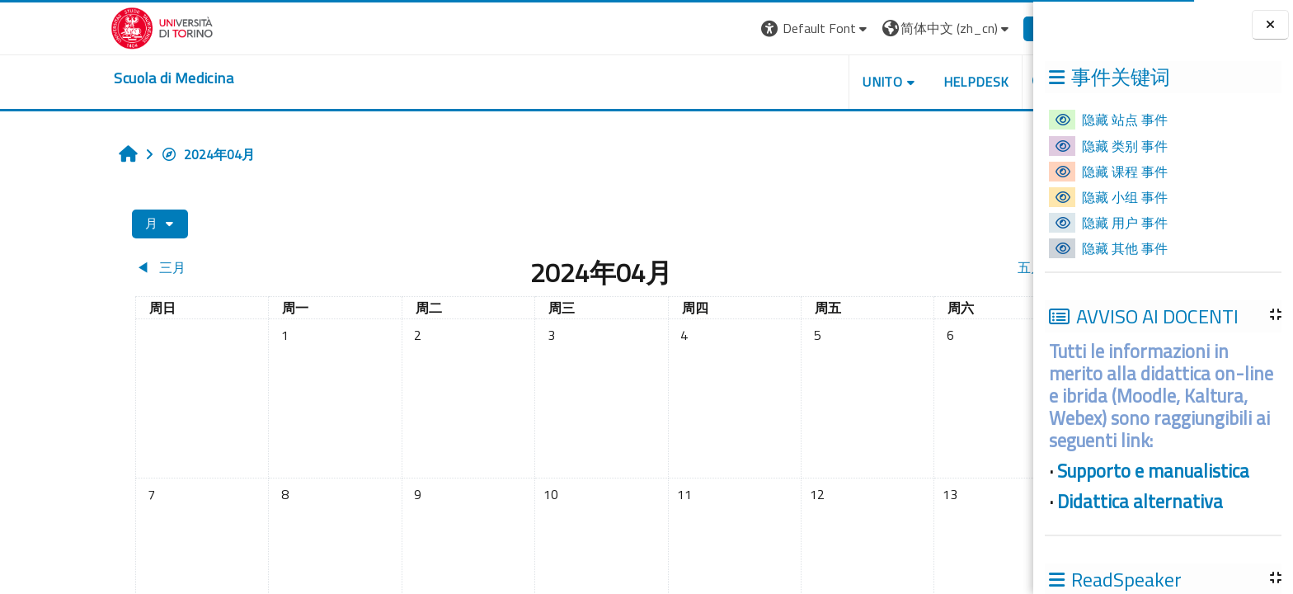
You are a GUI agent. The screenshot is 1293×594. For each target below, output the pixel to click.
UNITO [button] (805, 82)
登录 (973, 28)
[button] (739, 28)
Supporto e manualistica (1153, 471)
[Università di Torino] (86, 26)
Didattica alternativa (1140, 502)
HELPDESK (900, 82)
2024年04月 (132, 154)
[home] (97, 78)
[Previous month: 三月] (175, 267)
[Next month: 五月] (874, 267)
